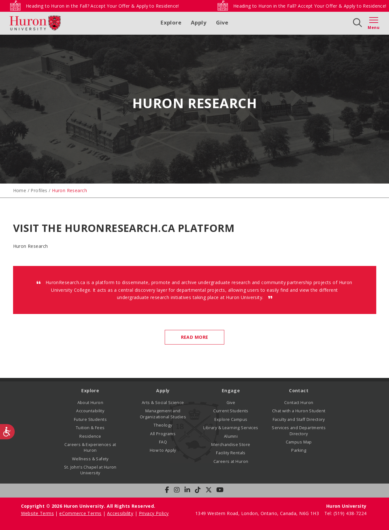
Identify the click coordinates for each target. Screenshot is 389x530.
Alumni (231, 436)
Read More (194, 337)
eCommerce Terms (80, 513)
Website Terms (37, 513)
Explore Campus (231, 419)
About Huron (90, 402)
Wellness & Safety (90, 459)
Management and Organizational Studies (163, 413)
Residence (90, 436)
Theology (163, 425)
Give (222, 22)
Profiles (39, 190)
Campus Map (299, 442)
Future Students (90, 419)
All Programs (163, 433)
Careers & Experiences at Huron (90, 447)
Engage (231, 390)
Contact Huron (298, 402)
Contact (298, 390)
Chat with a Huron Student (299, 411)
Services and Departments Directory (299, 430)
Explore (171, 22)
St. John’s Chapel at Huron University (90, 470)
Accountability (90, 411)
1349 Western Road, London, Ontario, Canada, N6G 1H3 (258, 513)
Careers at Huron (231, 461)
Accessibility (120, 513)
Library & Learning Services (230, 427)
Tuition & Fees (90, 427)
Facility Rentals (231, 453)
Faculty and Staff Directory (299, 419)
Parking (298, 450)
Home (19, 190)
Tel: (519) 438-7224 (345, 513)
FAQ (163, 442)
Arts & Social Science (163, 402)
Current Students (231, 411)
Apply (198, 22)
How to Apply (163, 450)
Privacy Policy (154, 513)
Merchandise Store (230, 444)
